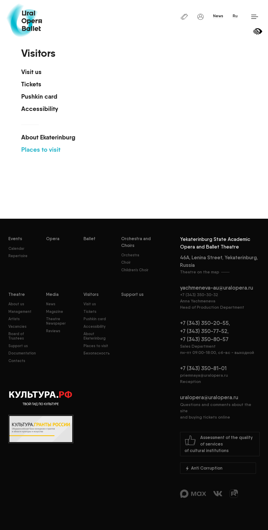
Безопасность (96, 353)
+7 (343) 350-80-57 (204, 339)
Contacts (16, 360)
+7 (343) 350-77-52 (203, 331)
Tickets (31, 84)
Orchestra (130, 255)
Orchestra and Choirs (136, 242)
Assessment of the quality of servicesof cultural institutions (219, 444)
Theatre (16, 294)
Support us (18, 345)
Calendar (16, 248)
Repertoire (17, 255)
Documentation (22, 353)
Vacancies (17, 326)
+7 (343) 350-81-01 (203, 368)
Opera (52, 238)
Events (15, 238)
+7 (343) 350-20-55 (204, 323)
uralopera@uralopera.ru (220, 407)
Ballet (89, 238)
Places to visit (40, 150)
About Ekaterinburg (48, 137)
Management (19, 311)
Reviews (53, 331)
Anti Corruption (203, 468)
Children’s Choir (134, 270)
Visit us (31, 72)
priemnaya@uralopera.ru (204, 375)
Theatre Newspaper (56, 321)
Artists (14, 319)
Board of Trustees (16, 336)
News (218, 15)
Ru (235, 15)
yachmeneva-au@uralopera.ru (216, 287)
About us (16, 304)
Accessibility (39, 109)
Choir (126, 262)
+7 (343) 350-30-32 (199, 294)
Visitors (90, 294)
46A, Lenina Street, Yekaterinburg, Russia (220, 264)
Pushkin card (39, 97)
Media (52, 294)
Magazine (54, 311)
